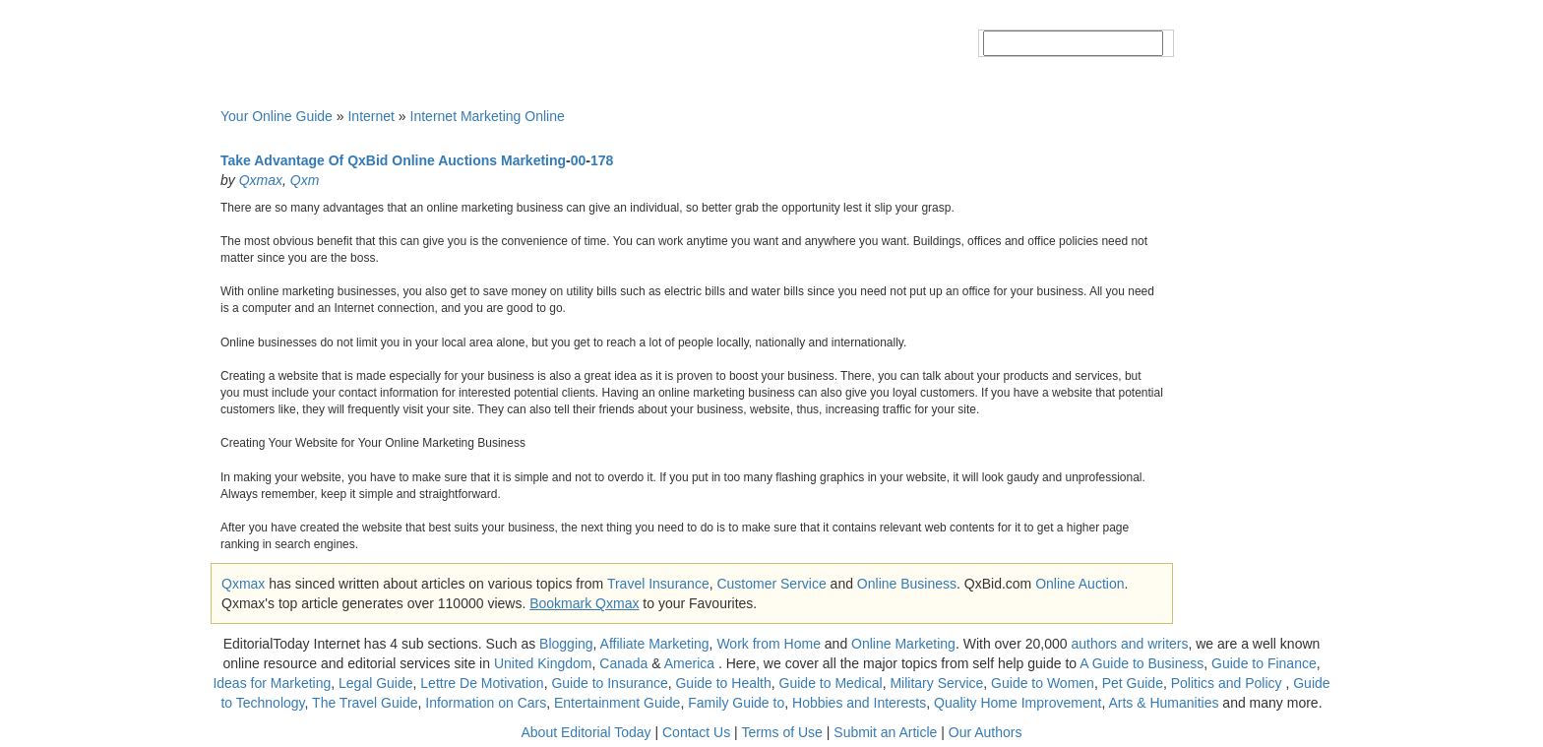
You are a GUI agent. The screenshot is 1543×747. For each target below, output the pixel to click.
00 (578, 160)
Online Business (907, 583)
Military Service (936, 683)
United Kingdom (543, 663)
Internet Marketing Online (487, 116)
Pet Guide (1132, 683)
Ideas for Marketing (272, 683)
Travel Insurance (658, 583)
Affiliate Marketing (655, 644)
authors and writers (1129, 644)
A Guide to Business (1142, 663)
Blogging (566, 644)
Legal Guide (376, 683)
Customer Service (771, 583)
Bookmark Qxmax (584, 603)
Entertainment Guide (617, 703)
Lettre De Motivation (481, 683)
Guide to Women (1042, 683)
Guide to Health (723, 683)
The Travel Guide (364, 703)
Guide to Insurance (609, 683)
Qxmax (260, 180)
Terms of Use (781, 732)
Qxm (305, 180)
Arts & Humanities (1163, 703)
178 (601, 160)
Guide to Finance (1264, 663)
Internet (370, 116)
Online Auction (1079, 583)
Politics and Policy (1228, 683)
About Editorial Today (586, 732)
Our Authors (985, 732)
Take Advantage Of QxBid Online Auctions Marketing (393, 160)
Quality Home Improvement (1017, 703)
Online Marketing (903, 644)
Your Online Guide (276, 116)
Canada (623, 663)
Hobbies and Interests (859, 703)
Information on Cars (485, 703)
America (689, 663)
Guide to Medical (831, 683)
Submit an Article (885, 732)
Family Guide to (736, 703)
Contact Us (696, 732)
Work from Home (768, 644)
